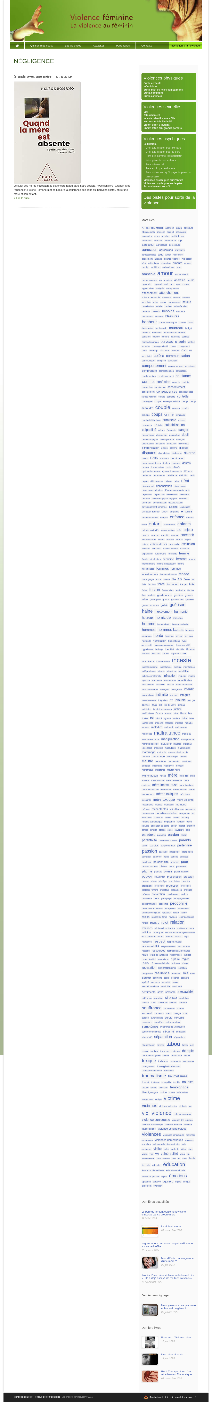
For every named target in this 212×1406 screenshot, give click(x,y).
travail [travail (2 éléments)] (145, 1082)
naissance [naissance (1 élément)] (190, 809)
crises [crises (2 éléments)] (182, 420)
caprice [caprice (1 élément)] (156, 336)
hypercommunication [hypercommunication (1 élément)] (164, 645)
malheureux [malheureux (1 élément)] (181, 727)
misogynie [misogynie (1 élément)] (169, 765)
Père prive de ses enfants (161, 160)
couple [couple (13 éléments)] (162, 407)
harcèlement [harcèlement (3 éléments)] (163, 611)
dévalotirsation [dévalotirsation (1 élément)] (176, 502)
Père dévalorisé (155, 164)
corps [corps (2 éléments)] (158, 401)
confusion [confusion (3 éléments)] (163, 382)
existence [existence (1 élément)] (184, 548)
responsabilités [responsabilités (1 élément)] (168, 946)
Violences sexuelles (162, 106)
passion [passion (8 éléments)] (149, 851)
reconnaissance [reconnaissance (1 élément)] (186, 917)
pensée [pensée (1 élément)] (174, 856)
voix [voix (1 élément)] (151, 1154)
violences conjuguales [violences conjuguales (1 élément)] (173, 1135)
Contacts (146, 45)
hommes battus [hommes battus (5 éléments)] (170, 629)
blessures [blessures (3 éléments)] (172, 316)
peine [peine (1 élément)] (166, 856)
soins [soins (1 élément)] (153, 1002)
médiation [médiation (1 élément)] (168, 804)
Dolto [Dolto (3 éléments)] (154, 458)
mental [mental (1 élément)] (183, 756)
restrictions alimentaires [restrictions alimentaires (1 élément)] (178, 950)
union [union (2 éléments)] (163, 1092)
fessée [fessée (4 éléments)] (184, 574)
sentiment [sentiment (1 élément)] (177, 986)
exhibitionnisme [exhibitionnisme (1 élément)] (170, 548)
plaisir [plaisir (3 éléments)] (168, 871)
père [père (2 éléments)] (156, 898)
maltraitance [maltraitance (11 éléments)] (167, 733)
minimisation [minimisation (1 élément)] (174, 761)
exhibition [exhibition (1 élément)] (156, 548)
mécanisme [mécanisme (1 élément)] (147, 804)
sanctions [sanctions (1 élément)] (157, 978)
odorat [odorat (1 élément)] (182, 826)
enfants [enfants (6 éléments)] (184, 524)
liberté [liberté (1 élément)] (183, 713)
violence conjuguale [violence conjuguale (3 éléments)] (156, 1119)
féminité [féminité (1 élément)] (151, 595)
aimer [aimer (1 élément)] (168, 254)
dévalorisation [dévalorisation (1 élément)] (159, 502)
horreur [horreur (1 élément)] (179, 636)
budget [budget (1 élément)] (188, 328)
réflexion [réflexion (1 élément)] (176, 963)
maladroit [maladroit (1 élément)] (168, 727)
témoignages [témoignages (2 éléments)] (150, 1092)
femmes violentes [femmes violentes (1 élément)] (168, 574)
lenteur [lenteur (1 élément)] (168, 713)
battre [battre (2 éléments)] (168, 306)
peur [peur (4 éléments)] (184, 862)
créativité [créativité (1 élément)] (158, 425)
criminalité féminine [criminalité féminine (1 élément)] (151, 420)
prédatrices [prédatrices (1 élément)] (176, 890)
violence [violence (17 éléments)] (161, 1113)
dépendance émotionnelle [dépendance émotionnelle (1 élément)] (177, 490)
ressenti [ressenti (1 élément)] (145, 950)
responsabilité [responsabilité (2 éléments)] (150, 946)
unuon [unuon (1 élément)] (172, 1092)
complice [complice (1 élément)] (161, 360)
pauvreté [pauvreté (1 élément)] (157, 856)
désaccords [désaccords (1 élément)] (172, 494)
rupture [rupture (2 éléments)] (175, 959)
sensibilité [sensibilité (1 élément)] (165, 986)
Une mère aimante (172, 1354)
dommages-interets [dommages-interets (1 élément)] (151, 463)
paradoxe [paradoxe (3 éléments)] (148, 834)
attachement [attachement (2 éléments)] (149, 292)
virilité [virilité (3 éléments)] (158, 1148)
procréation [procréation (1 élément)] (174, 881)
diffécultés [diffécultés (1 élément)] (172, 443)
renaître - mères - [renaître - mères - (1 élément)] (173, 936)
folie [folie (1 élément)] (144, 584)
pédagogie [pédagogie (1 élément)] (166, 898)
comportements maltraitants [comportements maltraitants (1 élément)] (181, 366)
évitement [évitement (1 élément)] (146, 1186)
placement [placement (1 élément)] (181, 866)
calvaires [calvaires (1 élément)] (146, 336)
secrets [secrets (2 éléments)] (155, 982)
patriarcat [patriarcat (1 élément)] (146, 856)
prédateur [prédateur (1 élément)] (164, 890)
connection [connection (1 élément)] (147, 387)
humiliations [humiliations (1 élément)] (174, 641)
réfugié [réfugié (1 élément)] (185, 963)
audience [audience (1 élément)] (166, 297)
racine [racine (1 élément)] (184, 912)
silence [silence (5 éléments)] (171, 997)
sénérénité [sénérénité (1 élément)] (147, 1037)
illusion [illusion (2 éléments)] (190, 649)
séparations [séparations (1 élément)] (179, 1037)
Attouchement (152, 115)
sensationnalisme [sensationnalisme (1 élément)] (150, 986)
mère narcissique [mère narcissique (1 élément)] (150, 789)
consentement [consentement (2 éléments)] (176, 386)
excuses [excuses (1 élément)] (146, 548)
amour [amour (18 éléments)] (165, 273)
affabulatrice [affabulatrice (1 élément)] (170, 240)
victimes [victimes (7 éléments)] (149, 1105)
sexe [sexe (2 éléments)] (160, 992)
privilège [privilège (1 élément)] (162, 881)
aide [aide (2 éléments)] (160, 254)
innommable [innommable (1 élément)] (170, 680)
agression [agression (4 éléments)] (149, 250)
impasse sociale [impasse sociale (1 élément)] (179, 653)
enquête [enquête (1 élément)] (165, 535)
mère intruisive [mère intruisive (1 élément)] (186, 785)
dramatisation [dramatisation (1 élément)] (157, 467)
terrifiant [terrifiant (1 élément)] (154, 1051)
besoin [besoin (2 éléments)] (156, 311)
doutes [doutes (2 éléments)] (186, 463)
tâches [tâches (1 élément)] (153, 1087)
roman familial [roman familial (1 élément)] (148, 959)
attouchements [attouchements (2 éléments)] (151, 297)
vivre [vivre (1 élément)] (190, 1149)
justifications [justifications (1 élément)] (148, 713)
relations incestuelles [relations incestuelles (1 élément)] (164, 928)
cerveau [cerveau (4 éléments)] (167, 342)
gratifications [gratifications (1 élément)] (177, 599)
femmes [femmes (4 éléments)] (162, 568)
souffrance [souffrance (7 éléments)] (152, 1007)
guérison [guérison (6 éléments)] (177, 604)
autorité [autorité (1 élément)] (176, 297)
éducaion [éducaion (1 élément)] (156, 1165)
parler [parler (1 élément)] (144, 845)
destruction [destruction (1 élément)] (174, 435)
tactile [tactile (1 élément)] (185, 1045)
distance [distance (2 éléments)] (176, 453)
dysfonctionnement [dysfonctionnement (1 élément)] (151, 471)
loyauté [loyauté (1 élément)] (167, 718)
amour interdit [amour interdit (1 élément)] (181, 274)
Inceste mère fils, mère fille (159, 118)
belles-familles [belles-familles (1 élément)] (181, 306)
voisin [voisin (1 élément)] (144, 1154)
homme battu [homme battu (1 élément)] (163, 624)
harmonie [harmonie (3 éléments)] (181, 611)
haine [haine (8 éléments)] (147, 611)
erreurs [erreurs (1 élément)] (179, 539)
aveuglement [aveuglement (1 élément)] (174, 302)
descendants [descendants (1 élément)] (148, 435)
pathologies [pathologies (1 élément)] (187, 852)
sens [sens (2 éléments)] (175, 982)
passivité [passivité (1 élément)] (163, 852)
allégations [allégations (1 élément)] (153, 263)
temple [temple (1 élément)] (145, 1051)
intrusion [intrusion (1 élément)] (174, 695)
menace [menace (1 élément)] (146, 756)
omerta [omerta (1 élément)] (153, 830)
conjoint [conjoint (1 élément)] (185, 382)
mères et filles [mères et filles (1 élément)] (180, 789)
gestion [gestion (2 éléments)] (178, 595)
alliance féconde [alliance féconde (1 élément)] (172, 259)
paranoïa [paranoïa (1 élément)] (161, 835)
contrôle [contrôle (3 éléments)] (183, 396)
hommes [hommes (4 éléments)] (148, 630)
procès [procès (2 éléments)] (185, 881)
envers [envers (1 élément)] (161, 539)
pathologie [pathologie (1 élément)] (175, 852)
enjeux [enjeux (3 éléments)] (188, 530)
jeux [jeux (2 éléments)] (154, 704)
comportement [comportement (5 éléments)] (154, 365)
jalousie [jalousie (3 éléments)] (180, 700)
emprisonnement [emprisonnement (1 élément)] (150, 517)
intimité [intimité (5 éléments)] (162, 694)
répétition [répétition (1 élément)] (182, 968)
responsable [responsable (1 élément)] (184, 946)
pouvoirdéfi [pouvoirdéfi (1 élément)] (159, 877)
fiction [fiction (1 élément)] (158, 579)
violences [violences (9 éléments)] (151, 1134)
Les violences (73, 45)
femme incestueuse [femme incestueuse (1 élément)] (166, 563)
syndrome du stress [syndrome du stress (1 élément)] (151, 1031)
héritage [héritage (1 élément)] (159, 649)
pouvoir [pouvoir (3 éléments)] (147, 876)
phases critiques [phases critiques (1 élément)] (150, 866)
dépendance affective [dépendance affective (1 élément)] (152, 490)
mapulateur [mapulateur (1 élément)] (166, 744)
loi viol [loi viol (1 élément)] (159, 718)
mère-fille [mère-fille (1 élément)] (183, 776)
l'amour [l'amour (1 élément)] (159, 713)
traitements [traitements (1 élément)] (175, 1061)
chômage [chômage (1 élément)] (153, 350)
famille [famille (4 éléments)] (184, 553)
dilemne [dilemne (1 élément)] (173, 448)
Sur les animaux (153, 96)
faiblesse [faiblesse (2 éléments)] (160, 553)
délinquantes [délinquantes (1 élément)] (156, 481)
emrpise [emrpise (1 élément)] (164, 517)
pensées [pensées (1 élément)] (184, 856)
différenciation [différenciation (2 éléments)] (150, 447)
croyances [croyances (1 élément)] (147, 425)
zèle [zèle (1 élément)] (174, 1158)
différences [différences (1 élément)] (184, 443)
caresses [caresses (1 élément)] (175, 336)
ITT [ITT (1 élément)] (171, 700)
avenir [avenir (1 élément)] (163, 302)
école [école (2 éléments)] (192, 1158)
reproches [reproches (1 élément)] (147, 941)
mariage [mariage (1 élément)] (177, 744)
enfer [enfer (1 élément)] (179, 530)
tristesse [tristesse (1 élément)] (155, 1082)
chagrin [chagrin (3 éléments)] (180, 341)
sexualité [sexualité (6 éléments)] (186, 991)
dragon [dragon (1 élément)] (145, 467)
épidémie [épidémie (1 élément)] (146, 1181)
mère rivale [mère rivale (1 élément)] (166, 789)
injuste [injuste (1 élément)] (191, 676)
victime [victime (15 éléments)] (172, 1098)
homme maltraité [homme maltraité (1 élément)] (180, 624)
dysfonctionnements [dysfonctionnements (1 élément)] (172, 471)
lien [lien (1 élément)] (190, 713)
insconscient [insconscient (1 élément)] (148, 684)
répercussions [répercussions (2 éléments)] (167, 967)
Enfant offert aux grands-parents (163, 128)
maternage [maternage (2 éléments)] (148, 752)
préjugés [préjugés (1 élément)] (188, 890)
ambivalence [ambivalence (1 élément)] (168, 267)
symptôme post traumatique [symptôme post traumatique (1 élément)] (167, 1022)
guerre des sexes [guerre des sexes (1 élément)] (150, 605)
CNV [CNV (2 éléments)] (184, 350)
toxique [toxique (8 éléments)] (149, 1060)
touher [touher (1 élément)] (187, 1055)
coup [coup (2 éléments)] (185, 401)
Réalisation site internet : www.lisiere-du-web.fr (172, 1397)
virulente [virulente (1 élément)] (175, 1149)
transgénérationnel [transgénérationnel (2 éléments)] (168, 1066)
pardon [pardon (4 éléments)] (173, 834)
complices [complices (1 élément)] (172, 360)
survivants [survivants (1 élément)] (179, 1017)
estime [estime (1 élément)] (145, 544)
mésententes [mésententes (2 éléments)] (160, 809)
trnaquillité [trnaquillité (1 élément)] (167, 1082)
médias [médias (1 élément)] (158, 804)
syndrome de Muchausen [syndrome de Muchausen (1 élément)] (172, 1027)
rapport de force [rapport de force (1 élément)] (159, 917)
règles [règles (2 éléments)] (185, 959)
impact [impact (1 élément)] (166, 653)
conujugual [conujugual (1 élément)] (147, 401)
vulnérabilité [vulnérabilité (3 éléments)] (169, 1153)
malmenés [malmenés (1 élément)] (147, 734)
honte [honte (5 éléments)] (158, 635)
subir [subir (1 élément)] (185, 1013)
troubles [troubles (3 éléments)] (188, 1082)
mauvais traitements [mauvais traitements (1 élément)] (178, 752)
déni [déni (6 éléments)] (185, 480)
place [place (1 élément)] (171, 866)
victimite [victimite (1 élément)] (183, 1106)
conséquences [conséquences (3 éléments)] (166, 391)
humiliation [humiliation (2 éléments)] (159, 640)
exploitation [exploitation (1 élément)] (147, 553)
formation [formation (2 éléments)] (172, 584)
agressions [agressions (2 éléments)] (166, 249)
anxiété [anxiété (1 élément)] (190, 280)
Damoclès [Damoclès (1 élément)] (171, 430)
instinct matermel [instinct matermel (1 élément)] (184, 684)
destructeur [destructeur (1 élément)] (161, 435)
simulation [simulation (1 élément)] (184, 998)
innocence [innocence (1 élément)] (157, 680)
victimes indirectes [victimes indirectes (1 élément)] (168, 1106)
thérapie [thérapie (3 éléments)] (188, 1051)
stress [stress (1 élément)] (169, 1013)
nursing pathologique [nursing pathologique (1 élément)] (152, 821)
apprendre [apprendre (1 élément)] (147, 284)
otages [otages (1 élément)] (162, 830)
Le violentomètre (171, 1226)
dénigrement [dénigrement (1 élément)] (148, 486)
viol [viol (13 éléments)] (145, 1113)
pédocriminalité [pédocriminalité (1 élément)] (149, 904)
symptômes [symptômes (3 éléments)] (150, 1026)
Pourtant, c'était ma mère (176, 1337)
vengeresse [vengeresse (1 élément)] (147, 1099)
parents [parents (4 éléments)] (185, 840)
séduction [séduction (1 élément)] (181, 1031)
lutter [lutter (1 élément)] (191, 718)
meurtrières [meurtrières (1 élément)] (160, 761)
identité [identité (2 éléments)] (169, 649)
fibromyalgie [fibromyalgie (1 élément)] (148, 579)
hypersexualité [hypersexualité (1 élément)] (183, 645)
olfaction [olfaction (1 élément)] (191, 826)
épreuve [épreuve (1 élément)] (157, 1181)
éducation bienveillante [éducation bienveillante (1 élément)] (153, 1170)
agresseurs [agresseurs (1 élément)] (161, 245)
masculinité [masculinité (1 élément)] (170, 748)
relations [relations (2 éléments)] (147, 928)
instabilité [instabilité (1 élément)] (160, 684)
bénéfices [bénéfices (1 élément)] (157, 332)
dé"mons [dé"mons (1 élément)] (188, 471)
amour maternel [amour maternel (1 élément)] (149, 280)
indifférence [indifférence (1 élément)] (189, 667)
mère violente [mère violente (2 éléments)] (185, 799)
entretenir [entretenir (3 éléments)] (187, 535)
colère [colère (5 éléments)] (159, 355)
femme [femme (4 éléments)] (181, 559)
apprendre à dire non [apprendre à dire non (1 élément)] (164, 284)
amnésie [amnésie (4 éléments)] (148, 274)
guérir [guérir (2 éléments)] (164, 605)
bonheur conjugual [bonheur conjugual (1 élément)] (168, 322)
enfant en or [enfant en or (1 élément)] (170, 524)
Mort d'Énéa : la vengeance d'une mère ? (177, 1260)
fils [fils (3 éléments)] (180, 579)
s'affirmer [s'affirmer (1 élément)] (146, 978)
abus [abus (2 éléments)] (179, 227)
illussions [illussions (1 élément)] (156, 653)
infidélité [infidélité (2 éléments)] (184, 671)
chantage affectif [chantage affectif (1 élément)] (160, 346)
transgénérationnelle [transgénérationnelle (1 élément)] (152, 1070)
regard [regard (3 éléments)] (154, 922)
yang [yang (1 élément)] (182, 1154)
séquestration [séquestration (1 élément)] (148, 1045)
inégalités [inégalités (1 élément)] (163, 700)
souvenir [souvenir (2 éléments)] (147, 1013)
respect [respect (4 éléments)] (159, 941)
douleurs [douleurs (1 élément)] (176, 463)
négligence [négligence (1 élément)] (169, 821)
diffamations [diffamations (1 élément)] (148, 443)
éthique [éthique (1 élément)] (186, 1181)
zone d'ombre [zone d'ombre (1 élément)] (163, 1158)
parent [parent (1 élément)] (184, 835)
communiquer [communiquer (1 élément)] (148, 360)
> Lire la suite (22, 198)
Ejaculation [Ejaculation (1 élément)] (185, 507)
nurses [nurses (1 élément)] (176, 817)
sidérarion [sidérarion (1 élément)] (147, 998)
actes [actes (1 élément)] (157, 236)
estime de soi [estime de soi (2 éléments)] (158, 544)
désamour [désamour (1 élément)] (184, 494)
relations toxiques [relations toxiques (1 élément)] (185, 928)
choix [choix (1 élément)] (144, 350)
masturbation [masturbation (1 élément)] (184, 748)
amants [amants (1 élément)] (187, 263)
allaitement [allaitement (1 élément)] (147, 259)
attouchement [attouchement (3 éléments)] (169, 292)
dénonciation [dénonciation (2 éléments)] (164, 485)
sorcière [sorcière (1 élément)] (183, 1002)
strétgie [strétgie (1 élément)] (177, 1013)
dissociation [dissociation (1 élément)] (164, 453)
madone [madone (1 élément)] (159, 723)
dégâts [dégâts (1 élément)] (145, 481)
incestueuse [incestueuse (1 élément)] (166, 667)
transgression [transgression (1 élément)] (148, 1066)
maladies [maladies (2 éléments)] (157, 727)
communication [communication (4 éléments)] (178, 356)
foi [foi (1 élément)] (193, 579)
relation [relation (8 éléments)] (177, 922)
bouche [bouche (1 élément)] (182, 322)
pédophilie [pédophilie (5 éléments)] (178, 903)
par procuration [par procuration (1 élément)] (168, 845)
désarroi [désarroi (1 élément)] (146, 498)
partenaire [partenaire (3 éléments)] (184, 845)
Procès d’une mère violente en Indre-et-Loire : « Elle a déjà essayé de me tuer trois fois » (168, 1277)
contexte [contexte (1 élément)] (171, 396)
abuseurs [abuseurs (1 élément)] (188, 228)
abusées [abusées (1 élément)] (161, 232)
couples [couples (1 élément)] (176, 408)
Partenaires (123, 45)
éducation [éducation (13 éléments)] (174, 1164)
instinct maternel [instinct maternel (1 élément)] (150, 689)
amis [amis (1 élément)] (179, 267)
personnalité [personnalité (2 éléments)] (161, 861)
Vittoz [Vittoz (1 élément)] (183, 1149)
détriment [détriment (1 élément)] (146, 502)
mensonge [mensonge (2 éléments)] (158, 756)
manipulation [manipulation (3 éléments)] (170, 739)
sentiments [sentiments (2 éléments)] (148, 992)
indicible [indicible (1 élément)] (178, 667)
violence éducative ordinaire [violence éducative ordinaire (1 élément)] (166, 1144)
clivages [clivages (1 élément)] (176, 350)
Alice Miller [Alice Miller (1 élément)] (178, 254)
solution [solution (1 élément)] (173, 1002)
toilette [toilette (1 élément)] (166, 1055)
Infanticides (150, 86)
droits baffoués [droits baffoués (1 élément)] (173, 467)
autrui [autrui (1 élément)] (155, 302)
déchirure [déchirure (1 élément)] (146, 475)
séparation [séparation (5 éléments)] (163, 1037)
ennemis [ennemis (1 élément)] (155, 535)
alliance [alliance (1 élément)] (158, 259)
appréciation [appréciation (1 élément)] (148, 288)
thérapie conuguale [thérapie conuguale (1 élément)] (151, 1055)
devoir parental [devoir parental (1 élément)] (167, 439)
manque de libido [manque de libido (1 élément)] (150, 744)
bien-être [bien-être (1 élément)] (180, 311)
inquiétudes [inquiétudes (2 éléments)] (185, 680)
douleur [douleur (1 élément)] (166, 463)
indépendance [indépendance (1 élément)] (149, 671)
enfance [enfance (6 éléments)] (177, 517)
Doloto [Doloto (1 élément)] (145, 458)
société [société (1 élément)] (145, 1002)
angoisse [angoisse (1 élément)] (168, 280)
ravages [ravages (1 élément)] (173, 917)
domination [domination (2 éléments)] (177, 458)
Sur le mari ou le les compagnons (163, 89)
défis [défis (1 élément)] (192, 475)
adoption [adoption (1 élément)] (158, 240)
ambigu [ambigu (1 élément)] (145, 267)
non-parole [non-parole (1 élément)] (184, 813)
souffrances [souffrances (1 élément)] (169, 1008)
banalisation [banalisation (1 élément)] (148, 306)
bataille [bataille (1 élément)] (159, 306)
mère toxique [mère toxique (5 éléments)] (164, 799)
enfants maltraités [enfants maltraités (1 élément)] (150, 530)
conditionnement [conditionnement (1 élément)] (166, 376)
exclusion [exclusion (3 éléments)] (188, 544)
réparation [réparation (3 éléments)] (149, 967)
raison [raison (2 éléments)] (145, 916)
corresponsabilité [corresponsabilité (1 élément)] (171, 401)
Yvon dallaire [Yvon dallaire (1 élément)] (148, 1158)
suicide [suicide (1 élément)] (145, 1017)
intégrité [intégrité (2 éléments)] (185, 694)
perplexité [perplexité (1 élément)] (146, 862)
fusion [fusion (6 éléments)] (154, 589)
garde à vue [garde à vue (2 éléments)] (164, 595)
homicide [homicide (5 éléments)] (163, 617)
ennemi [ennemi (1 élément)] (145, 535)
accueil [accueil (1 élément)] (170, 232)
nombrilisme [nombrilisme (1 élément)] (148, 813)
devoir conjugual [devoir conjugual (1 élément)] (150, 439)
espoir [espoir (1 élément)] (188, 539)
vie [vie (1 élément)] (190, 1106)
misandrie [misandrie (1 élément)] (157, 765)
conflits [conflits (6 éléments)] (148, 381)
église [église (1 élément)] (164, 1176)
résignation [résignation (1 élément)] (147, 973)
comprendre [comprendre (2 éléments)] (149, 370)
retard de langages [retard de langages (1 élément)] (159, 955)
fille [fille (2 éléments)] (174, 579)
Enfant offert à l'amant (156, 124)
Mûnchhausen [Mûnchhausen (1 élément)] (177, 809)
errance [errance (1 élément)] (170, 539)
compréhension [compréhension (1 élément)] (166, 371)
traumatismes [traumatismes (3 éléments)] (177, 1076)
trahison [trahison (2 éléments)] (163, 1061)
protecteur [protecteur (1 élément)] (159, 886)
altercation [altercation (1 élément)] (166, 263)
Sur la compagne (153, 92)
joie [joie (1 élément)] (160, 705)
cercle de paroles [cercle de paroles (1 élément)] (150, 342)
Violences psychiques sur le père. (163, 183)
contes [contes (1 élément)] (161, 396)
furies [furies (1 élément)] (144, 590)
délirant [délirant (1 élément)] (168, 481)
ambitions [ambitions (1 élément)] (156, 267)
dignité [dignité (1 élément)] (164, 448)
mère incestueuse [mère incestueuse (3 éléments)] (165, 785)
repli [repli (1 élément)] (186, 936)
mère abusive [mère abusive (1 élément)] (157, 780)
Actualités (98, 45)
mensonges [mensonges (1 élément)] (172, 756)
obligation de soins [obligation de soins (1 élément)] (160, 826)
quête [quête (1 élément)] (176, 912)
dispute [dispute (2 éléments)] (183, 447)
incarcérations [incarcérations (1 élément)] (163, 661)
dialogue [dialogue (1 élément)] (180, 439)
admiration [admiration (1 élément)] (147, 240)
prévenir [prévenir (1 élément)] (146, 894)
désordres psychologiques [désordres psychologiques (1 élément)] (164, 498)
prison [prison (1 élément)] (154, 881)
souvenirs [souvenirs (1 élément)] (159, 1013)
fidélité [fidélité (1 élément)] (166, 579)
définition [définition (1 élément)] (183, 475)
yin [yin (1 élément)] (188, 1154)
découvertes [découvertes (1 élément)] (159, 475)
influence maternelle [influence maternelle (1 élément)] (151, 676)
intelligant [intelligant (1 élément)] (164, 689)
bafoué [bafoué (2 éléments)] (186, 301)
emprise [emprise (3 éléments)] (187, 511)
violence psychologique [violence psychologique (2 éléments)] (172, 1128)
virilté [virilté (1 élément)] (166, 1149)
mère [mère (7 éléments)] (173, 775)
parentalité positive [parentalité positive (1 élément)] (168, 840)
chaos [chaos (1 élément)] (173, 346)
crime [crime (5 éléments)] (168, 414)
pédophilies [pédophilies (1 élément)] (170, 908)
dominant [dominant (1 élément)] (164, 458)
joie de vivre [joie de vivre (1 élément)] (170, 705)
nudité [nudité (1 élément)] (168, 817)
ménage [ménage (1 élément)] (146, 809)
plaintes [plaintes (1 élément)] (158, 871)
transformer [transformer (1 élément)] (188, 1061)
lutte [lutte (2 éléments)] (184, 718)
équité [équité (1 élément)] (178, 1181)
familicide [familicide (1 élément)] (172, 553)
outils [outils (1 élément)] (170, 830)
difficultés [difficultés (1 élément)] (160, 443)
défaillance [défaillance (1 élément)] (172, 475)
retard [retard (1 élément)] (145, 955)
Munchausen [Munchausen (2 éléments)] (150, 775)
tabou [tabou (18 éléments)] (173, 1044)
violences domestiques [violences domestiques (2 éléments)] (169, 1139)
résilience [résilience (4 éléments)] (162, 973)
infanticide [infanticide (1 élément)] (172, 671)
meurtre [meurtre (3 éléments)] (147, 761)
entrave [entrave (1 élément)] (175, 535)
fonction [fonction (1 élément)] (152, 584)
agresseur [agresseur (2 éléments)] (148, 244)
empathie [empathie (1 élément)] (174, 511)
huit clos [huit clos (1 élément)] (189, 636)
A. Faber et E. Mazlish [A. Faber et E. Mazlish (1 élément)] (152, 228)
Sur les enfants (152, 83)
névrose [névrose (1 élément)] (181, 821)
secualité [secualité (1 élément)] (166, 982)
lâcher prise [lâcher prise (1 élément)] (147, 723)
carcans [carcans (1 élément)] (165, 336)
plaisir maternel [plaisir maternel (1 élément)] (181, 871)
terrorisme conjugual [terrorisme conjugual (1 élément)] (170, 1051)
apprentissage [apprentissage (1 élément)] (183, 284)
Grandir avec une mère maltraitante (43, 76)
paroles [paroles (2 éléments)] (154, 845)
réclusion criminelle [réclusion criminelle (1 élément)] (160, 963)
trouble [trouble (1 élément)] (176, 1082)
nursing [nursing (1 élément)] (185, 817)
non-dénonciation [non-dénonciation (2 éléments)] (166, 813)
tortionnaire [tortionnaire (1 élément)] (176, 1055)
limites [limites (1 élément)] (145, 718)
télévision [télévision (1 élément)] (163, 1087)
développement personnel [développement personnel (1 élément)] (154, 507)
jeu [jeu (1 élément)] (189, 700)
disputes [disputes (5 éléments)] (149, 453)
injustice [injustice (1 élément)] (146, 680)
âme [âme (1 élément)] (184, 1158)
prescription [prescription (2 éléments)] (174, 876)
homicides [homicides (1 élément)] (177, 618)
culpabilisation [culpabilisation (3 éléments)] (175, 425)
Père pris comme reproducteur (164, 155)
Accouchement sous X (157, 186)
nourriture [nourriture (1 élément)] (158, 817)
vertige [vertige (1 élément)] (158, 1099)
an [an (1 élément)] (160, 280)
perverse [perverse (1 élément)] (175, 862)
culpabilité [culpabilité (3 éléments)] (149, 430)
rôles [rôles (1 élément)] (192, 973)
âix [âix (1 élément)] (179, 1158)
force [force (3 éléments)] (161, 584)
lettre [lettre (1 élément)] (175, 713)
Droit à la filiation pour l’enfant (163, 147)
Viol (146, 112)
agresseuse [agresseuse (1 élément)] (174, 245)
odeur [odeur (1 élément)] (174, 826)
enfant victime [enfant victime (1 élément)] (168, 530)
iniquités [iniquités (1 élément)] (182, 676)
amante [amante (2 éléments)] (177, 263)
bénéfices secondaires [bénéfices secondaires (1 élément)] (174, 332)
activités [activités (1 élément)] (166, 236)
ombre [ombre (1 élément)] (145, 830)
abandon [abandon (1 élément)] (169, 228)
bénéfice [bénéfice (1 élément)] (146, 332)
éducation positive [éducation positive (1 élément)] (150, 1176)
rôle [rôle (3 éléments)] (185, 973)
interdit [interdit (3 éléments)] (189, 689)
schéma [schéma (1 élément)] (175, 978)
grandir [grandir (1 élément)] (166, 599)
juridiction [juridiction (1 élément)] (146, 709)
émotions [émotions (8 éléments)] (178, 1175)
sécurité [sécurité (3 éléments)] (168, 1031)
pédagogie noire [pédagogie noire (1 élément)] (181, 898)
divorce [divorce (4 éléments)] (189, 453)
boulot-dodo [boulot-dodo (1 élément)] (161, 328)
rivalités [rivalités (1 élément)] (187, 955)
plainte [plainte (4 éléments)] (147, 871)
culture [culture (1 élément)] (161, 430)
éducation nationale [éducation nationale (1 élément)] (175, 1170)
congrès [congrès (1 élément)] (176, 382)
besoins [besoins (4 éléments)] (168, 311)
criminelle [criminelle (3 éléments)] (169, 420)
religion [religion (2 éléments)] (146, 932)
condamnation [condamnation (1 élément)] (149, 376)
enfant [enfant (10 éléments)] (155, 523)
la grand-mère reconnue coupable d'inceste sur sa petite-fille (167, 1245)
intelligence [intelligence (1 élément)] (176, 689)
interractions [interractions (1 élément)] (148, 695)
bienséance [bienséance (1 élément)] (147, 316)
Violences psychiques (164, 138)
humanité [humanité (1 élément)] (146, 641)
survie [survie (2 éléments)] (168, 1017)
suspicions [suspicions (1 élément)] (147, 1022)
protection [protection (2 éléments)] (172, 885)
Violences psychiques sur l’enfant (163, 180)
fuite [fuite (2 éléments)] (192, 584)
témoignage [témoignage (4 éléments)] (179, 1087)
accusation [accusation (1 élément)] (147, 236)
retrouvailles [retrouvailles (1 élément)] (175, 955)
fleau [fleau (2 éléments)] (187, 579)
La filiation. (150, 144)
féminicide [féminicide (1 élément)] (180, 590)
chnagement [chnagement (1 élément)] (184, 346)
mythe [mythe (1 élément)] (163, 776)
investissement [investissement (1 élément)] (149, 700)
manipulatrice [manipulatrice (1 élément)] (187, 739)
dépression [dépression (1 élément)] (159, 494)
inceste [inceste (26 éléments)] (181, 660)
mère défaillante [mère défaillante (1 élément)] (174, 780)
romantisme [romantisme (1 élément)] (163, 959)
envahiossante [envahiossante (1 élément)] (149, 539)
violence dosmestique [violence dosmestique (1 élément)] (152, 1124)
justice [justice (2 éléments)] (178, 709)
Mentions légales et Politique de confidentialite (37, 1397)
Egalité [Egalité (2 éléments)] (173, 506)
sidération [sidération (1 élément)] (158, 998)
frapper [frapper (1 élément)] (183, 584)
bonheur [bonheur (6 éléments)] (149, 322)
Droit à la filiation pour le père (163, 151)
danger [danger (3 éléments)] (183, 430)
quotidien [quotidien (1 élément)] (166, 912)
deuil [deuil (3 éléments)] (185, 434)
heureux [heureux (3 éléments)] (147, 617)
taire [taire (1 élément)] (192, 1045)
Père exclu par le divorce (160, 168)
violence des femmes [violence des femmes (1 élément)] (182, 1120)
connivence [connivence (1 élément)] (160, 387)
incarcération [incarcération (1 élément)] (148, 661)
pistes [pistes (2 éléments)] (163, 866)
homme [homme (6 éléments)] (148, 623)
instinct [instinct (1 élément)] (170, 684)
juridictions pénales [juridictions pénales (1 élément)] (162, 709)
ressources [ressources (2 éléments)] (158, 950)
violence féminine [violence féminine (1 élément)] (173, 1124)
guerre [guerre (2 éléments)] (190, 599)
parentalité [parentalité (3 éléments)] (149, 840)
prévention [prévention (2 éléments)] (158, 894)
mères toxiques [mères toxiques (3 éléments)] (167, 794)
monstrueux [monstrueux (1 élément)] (147, 770)
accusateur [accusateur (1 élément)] (181, 232)
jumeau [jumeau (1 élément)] (181, 705)
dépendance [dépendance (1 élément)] (180, 486)
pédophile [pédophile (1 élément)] (163, 904)
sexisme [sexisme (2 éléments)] (170, 992)
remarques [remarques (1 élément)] (158, 932)
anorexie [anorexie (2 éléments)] (179, 280)
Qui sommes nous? (41, 45)
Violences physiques (163, 78)
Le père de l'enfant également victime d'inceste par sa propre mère (163, 1213)
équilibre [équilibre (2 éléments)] (168, 1181)
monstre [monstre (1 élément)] (180, 765)
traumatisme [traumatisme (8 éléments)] (154, 1075)
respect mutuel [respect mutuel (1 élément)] (174, 941)
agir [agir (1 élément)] (180, 240)
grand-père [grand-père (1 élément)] (155, 599)
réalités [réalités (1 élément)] (145, 963)
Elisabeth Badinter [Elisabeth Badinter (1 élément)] (151, 511)
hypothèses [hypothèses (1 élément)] (147, 649)
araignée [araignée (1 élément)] (160, 288)
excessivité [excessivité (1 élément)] (174, 544)
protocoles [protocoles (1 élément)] (186, 886)
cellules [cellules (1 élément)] (185, 336)
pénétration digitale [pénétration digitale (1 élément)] (151, 912)
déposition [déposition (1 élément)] (147, 494)
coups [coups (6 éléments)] (157, 414)
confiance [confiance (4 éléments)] (183, 376)
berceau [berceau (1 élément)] (146, 311)
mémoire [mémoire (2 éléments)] (181, 804)
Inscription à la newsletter (186, 45)
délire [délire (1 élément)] (176, 481)
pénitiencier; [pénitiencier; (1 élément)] (183, 908)
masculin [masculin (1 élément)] (158, 748)
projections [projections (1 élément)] (147, 886)
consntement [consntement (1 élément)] (148, 392)
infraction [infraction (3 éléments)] (169, 675)
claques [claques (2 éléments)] (165, 350)
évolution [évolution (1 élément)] (157, 1186)
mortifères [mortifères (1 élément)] (160, 770)
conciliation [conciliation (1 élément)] (181, 371)
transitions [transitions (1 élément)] (169, 1070)
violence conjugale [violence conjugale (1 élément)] (182, 1114)
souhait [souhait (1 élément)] (180, 1008)
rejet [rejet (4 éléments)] (164, 922)
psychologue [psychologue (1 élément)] (173, 894)
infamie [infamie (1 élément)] (161, 671)
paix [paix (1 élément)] (188, 830)
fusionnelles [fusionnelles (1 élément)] (167, 590)
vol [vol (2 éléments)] (157, 1153)
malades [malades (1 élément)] (169, 723)
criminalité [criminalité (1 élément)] (180, 415)
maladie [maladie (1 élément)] (179, 723)
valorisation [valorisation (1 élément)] (182, 1092)
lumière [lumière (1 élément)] (176, 718)
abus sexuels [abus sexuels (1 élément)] (148, 232)
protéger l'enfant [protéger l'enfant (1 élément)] (150, 890)
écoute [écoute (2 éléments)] (146, 1165)
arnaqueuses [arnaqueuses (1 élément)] (172, 288)
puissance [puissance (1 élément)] (147, 898)
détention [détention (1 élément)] (183, 498)
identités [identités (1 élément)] (180, 649)
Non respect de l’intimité (158, 121)
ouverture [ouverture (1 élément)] (179, 830)
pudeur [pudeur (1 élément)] (184, 894)
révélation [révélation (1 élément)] (176, 973)
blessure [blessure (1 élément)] (159, 316)
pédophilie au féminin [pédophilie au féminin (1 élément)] (152, 908)
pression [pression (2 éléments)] (189, 876)
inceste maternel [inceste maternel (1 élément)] (150, 667)
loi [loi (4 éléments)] (152, 718)
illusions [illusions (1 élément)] (146, 653)
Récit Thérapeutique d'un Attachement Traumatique (176, 1373)
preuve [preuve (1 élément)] (145, 881)
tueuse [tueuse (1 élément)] (145, 1087)
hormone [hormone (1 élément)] (169, 636)
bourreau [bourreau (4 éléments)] (176, 328)
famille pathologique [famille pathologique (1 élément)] (151, 559)
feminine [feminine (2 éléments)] (168, 559)
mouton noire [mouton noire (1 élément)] (173, 770)
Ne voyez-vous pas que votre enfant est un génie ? (178, 1307)
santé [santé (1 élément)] (166, 978)
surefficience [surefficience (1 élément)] (157, 1017)
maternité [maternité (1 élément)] (161, 752)
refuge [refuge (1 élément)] (145, 923)
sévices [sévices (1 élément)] (160, 1045)
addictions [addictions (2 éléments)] (177, 236)
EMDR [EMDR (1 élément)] (165, 511)
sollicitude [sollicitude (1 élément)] (163, 1002)
